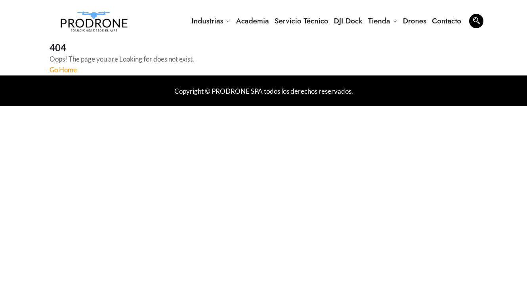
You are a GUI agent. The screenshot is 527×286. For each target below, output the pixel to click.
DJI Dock (348, 20)
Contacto (446, 20)
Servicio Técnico (301, 20)
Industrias (207, 20)
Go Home (63, 70)
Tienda (379, 20)
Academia (252, 20)
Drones (414, 20)
